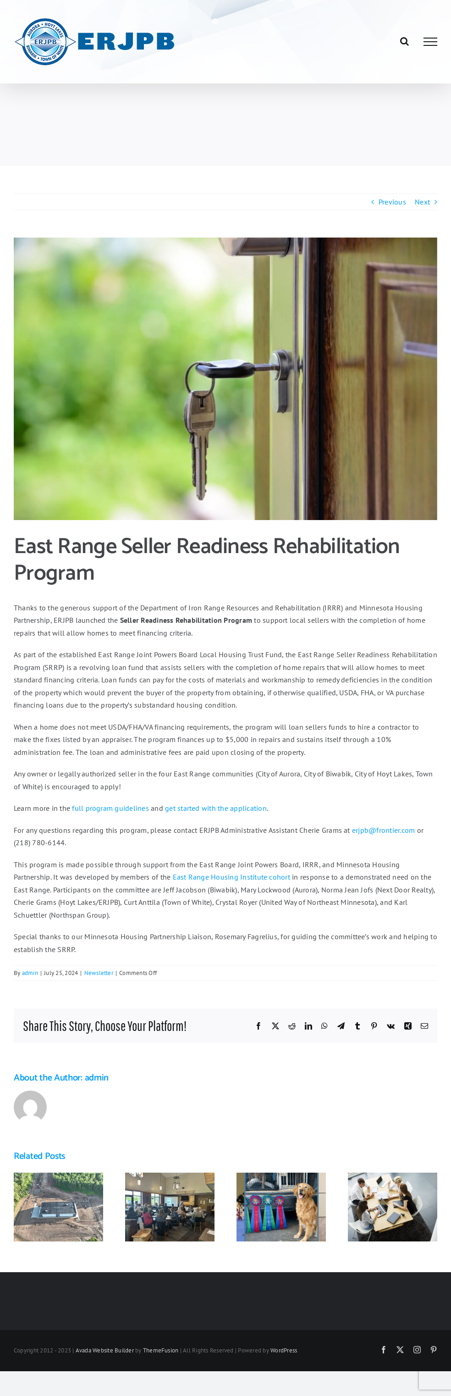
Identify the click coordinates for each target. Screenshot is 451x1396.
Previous (392, 201)
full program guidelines (110, 808)
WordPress (283, 1350)
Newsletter (98, 973)
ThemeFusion (161, 1350)
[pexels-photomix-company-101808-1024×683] (225, 379)
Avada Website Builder (105, 1350)
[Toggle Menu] (430, 42)
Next (422, 201)
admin (30, 973)
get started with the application (216, 808)
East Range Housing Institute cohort (231, 876)
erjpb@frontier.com (383, 830)
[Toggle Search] (404, 41)
